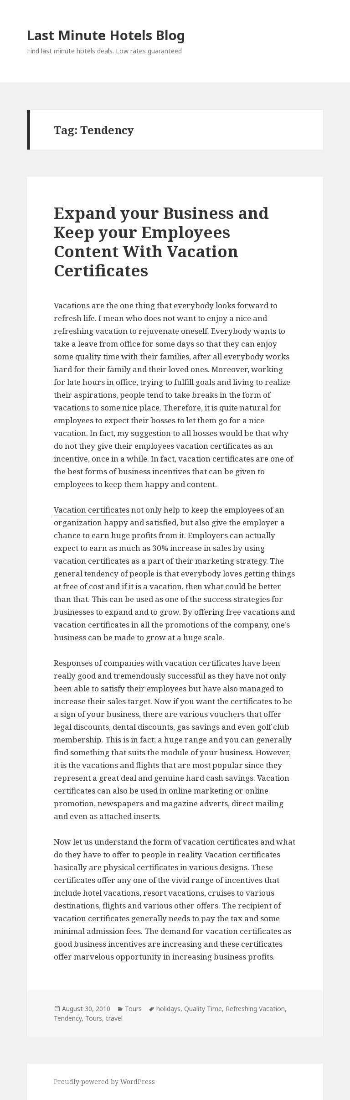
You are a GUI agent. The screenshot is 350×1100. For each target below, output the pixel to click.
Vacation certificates (91, 509)
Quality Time (203, 1008)
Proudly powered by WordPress (104, 1081)
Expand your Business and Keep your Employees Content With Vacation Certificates (161, 241)
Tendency (68, 1018)
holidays (168, 1008)
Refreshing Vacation (255, 1008)
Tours (133, 1008)
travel (114, 1018)
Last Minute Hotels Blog (106, 35)
